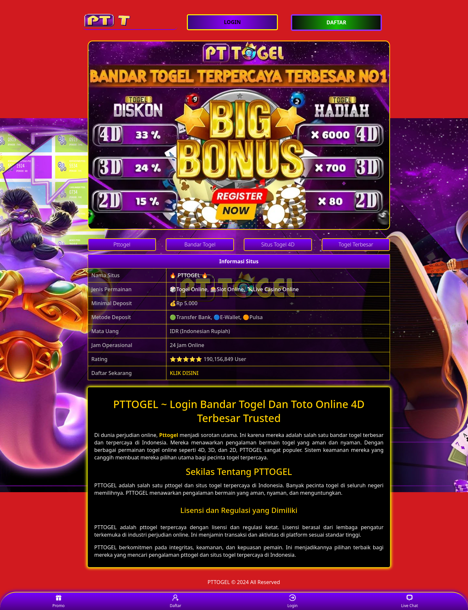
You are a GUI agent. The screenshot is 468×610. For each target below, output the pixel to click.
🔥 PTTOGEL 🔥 (189, 275)
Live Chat (409, 601)
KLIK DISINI (184, 373)
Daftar (175, 601)
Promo (58, 601)
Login (292, 601)
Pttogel (168, 435)
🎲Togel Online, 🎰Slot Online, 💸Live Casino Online (234, 289)
